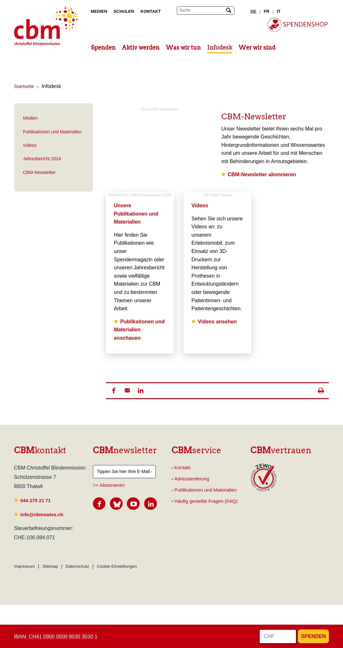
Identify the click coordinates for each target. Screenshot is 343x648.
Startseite (25, 86)
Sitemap (50, 566)
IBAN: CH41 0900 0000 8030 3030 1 (56, 636)
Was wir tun (183, 47)
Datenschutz (77, 566)
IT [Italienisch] (279, 11)
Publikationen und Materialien (52, 131)
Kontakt (151, 11)
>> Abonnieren (109, 484)
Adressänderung (193, 479)
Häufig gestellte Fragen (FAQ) (209, 503)
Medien (99, 11)
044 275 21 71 (36, 500)
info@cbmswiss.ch (43, 514)
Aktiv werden (140, 47)
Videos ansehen (217, 321)
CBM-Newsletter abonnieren (262, 174)
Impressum (24, 566)
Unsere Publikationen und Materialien (136, 214)
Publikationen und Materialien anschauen (139, 329)
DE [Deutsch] (253, 11)
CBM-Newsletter (39, 172)
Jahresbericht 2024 (42, 158)
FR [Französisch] (266, 11)
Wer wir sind (257, 47)
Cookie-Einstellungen (117, 566)
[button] (113, 390)
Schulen (124, 11)
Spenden (103, 47)
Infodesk (219, 47)
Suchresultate (5, 6)
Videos (30, 145)
